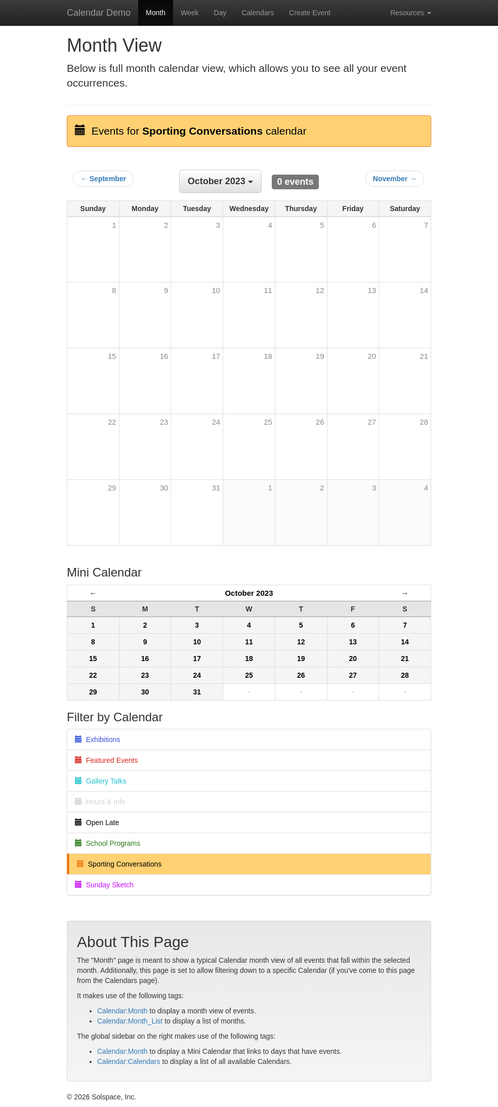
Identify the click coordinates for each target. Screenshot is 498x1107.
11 (268, 290)
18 (268, 356)
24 (216, 422)
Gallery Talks (101, 781)
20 (372, 356)
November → (395, 179)
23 (164, 422)
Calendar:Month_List (129, 1021)
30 (164, 487)
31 (216, 487)
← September (103, 179)
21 (424, 356)
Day (220, 13)
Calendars (257, 13)
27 (372, 422)
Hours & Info (100, 802)
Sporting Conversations (119, 864)
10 (216, 290)
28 (424, 422)
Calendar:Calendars (128, 1061)
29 (112, 487)
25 (268, 422)
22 (112, 422)
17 (216, 356)
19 (320, 356)
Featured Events (106, 760)
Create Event (309, 13)
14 (424, 290)
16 (164, 356)
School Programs (107, 843)
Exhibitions (97, 739)
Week (190, 13)
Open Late (97, 822)
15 (112, 356)
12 (320, 290)
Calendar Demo (99, 13)
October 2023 (249, 593)
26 (320, 422)
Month (155, 13)
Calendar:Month (122, 1011)
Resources (410, 13)
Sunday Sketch (104, 885)
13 (372, 290)
